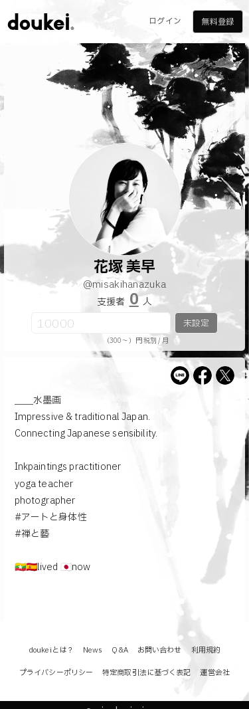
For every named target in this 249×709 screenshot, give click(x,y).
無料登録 (217, 22)
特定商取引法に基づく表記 (146, 672)
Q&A (119, 650)
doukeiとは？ (51, 650)
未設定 (196, 323)
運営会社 (214, 672)
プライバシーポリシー (56, 672)
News (92, 650)
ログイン (165, 21)
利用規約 (205, 650)
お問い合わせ (159, 650)
